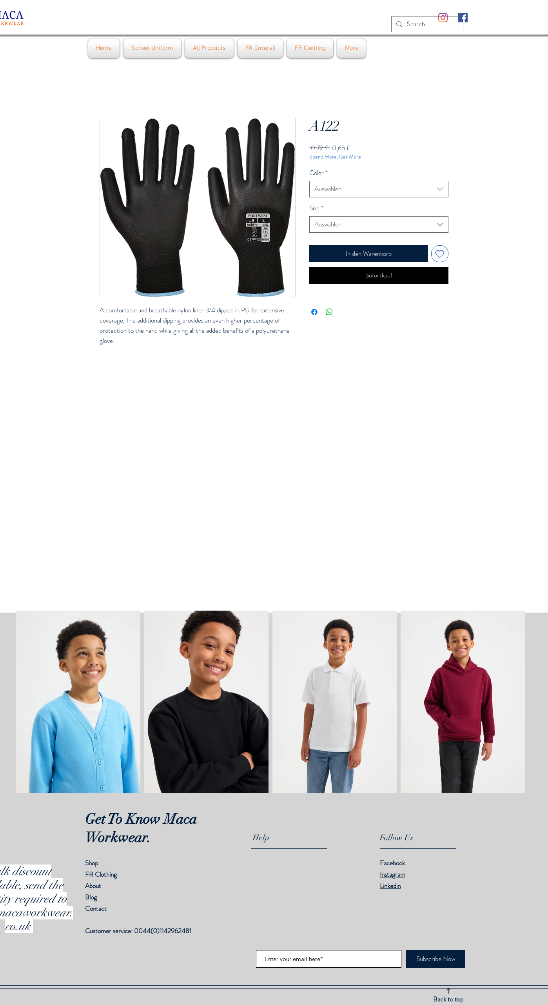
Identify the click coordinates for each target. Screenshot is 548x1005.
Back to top (448, 999)
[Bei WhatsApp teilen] (329, 312)
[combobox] (378, 189)
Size (316, 208)
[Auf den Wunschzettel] (439, 254)
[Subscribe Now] (435, 959)
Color (318, 172)
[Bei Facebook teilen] (314, 312)
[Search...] (426, 24)
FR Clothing (101, 874)
